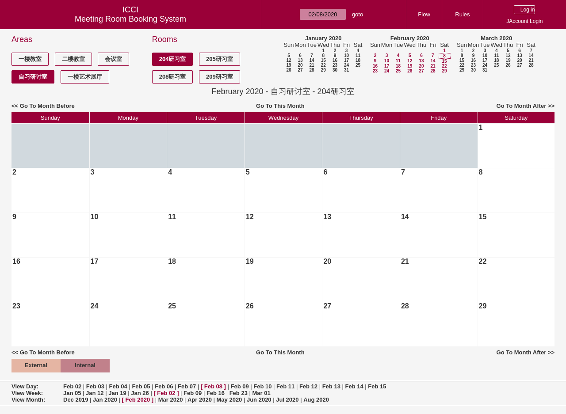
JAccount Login (524, 21)
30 (335, 70)
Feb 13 (331, 386)
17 (346, 60)
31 (346, 70)
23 (335, 65)
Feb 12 (308, 386)
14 (311, 60)
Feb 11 (285, 386)
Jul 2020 (287, 399)
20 (300, 65)
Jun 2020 (259, 399)
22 (323, 65)
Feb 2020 (138, 399)
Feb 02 (72, 386)
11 (358, 55)
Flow (424, 14)
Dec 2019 (75, 399)
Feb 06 (164, 386)
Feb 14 (354, 386)
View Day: (24, 386)
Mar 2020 (170, 399)
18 (358, 60)
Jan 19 (117, 393)
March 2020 (496, 38)
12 (288, 60)
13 (300, 60)
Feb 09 (239, 386)
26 (288, 70)
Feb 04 (118, 386)
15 (323, 60)
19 (288, 65)
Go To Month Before (47, 106)
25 (358, 65)
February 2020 (409, 38)
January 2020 (323, 38)
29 (323, 70)
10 (346, 55)
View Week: (27, 393)
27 (300, 70)
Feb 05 (141, 386)
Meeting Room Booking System (130, 19)
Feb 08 (213, 386)
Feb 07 (187, 386)
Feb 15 (377, 386)
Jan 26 (140, 393)
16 (335, 60)
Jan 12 (94, 393)
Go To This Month (280, 106)
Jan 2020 (105, 399)
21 (311, 65)
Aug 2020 (316, 399)
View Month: (28, 399)
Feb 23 (238, 393)
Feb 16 (216, 393)
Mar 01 (261, 393)
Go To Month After (522, 106)
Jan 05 (72, 393)
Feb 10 (262, 386)
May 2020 (229, 399)
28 (311, 70)
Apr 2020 (199, 399)
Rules (462, 14)
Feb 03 (95, 386)
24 (346, 65)
